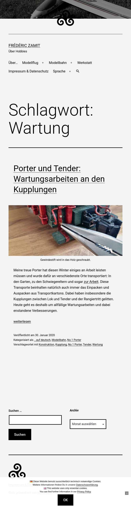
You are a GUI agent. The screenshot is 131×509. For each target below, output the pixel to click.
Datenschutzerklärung (87, 484)
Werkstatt (84, 63)
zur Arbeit (91, 282)
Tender (87, 344)
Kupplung (61, 344)
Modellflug (30, 63)
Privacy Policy (84, 491)
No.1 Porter (74, 340)
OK (65, 500)
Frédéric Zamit (24, 45)
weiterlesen (22, 321)
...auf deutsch (42, 340)
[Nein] (126, 493)
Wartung (97, 344)
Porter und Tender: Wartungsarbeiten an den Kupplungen (59, 179)
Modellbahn (58, 63)
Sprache (59, 71)
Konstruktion (46, 344)
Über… (13, 63)
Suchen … (15, 410)
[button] (78, 71)
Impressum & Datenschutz (28, 71)
